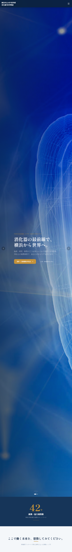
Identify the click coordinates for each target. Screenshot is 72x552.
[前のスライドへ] (3, 248)
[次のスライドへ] (68, 248)
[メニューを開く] (68, 4)
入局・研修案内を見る (46, 263)
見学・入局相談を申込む (25, 263)
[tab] (35, 494)
